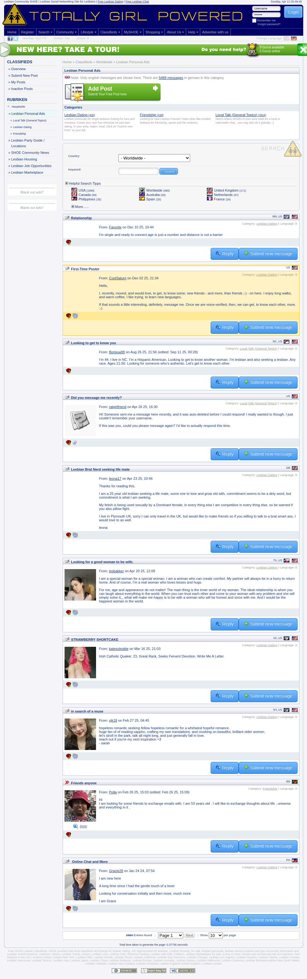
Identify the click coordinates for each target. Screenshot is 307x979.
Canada (84, 195)
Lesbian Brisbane (256, 960)
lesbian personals (212, 951)
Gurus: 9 (83, 38)
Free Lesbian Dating (110, 1)
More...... (80, 207)
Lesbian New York (63, 957)
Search (43, 32)
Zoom (83, 826)
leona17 (115, 478)
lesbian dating (121, 951)
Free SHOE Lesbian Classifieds (27, 951)
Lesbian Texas (123, 957)
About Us (174, 32)
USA (83, 190)
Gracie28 (116, 871)
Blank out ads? (31, 192)
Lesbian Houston (246, 957)
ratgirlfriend (117, 407)
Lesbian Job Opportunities (31, 166)
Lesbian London (212, 963)
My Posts (18, 82)
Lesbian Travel (71, 954)
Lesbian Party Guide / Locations (28, 142)
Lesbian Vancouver (18, 960)
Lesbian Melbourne (208, 960)
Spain (150, 199)
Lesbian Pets (118, 954)
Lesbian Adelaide (95, 963)
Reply (225, 253)
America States (42, 957)
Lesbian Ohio (84, 957)
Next (189, 935)
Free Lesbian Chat (137, 1)
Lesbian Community (16, 1)
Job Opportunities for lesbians (149, 951)
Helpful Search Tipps (83, 183)
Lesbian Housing (24, 159)
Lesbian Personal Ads (28, 113)
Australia (152, 195)
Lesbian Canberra (233, 960)
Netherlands (223, 195)
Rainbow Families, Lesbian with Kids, (150, 954)
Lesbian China (99, 960)
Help (191, 32)
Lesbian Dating (21, 127)
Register (27, 32)
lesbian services (235, 951)
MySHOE (131, 32)
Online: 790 (62, 38)
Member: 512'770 (35, 38)
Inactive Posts (22, 89)
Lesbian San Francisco (171, 957)
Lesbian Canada (289, 957)
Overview (18, 69)
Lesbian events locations (22, 954)
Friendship (18, 134)
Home (12, 32)
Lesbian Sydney (185, 960)
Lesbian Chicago (197, 957)
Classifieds (108, 32)
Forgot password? (269, 24)
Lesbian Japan (79, 960)
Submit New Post (24, 75)
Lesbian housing (179, 951)
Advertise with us (215, 32)
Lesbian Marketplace (27, 172)
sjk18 (113, 720)
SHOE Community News (30, 152)
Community (65, 32)
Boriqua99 (117, 352)
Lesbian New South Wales (283, 960)
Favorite (115, 227)
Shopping (152, 32)
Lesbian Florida (103, 957)
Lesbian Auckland (147, 963)
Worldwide (154, 190)
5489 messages (171, 78)
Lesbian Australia (163, 960)
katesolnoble (118, 649)
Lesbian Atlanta (268, 957)
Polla (113, 792)
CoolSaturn (117, 278)
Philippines (86, 199)
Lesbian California (145, 957)
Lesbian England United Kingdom (180, 963)
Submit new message (268, 253)
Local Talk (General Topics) (29, 120)
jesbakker (116, 571)
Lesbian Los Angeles (222, 957)
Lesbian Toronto (41, 960)
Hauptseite (16, 106)
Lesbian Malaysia (120, 960)
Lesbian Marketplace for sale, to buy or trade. (214, 954)
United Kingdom (226, 190)
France (219, 199)
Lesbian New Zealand (121, 963)
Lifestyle (87, 32)
